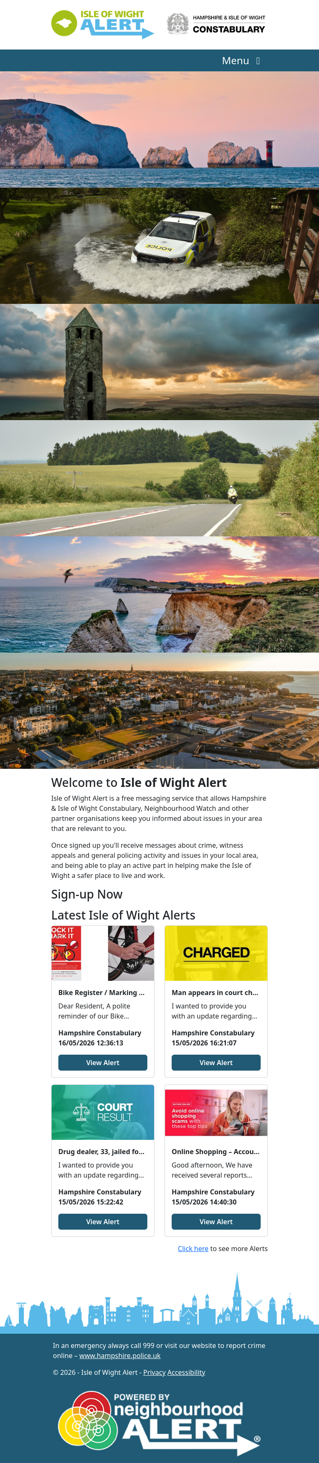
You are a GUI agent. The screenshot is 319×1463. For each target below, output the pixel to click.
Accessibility (186, 1372)
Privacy (154, 1372)
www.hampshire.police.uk (120, 1355)
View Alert (102, 1062)
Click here (193, 1248)
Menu (243, 60)
